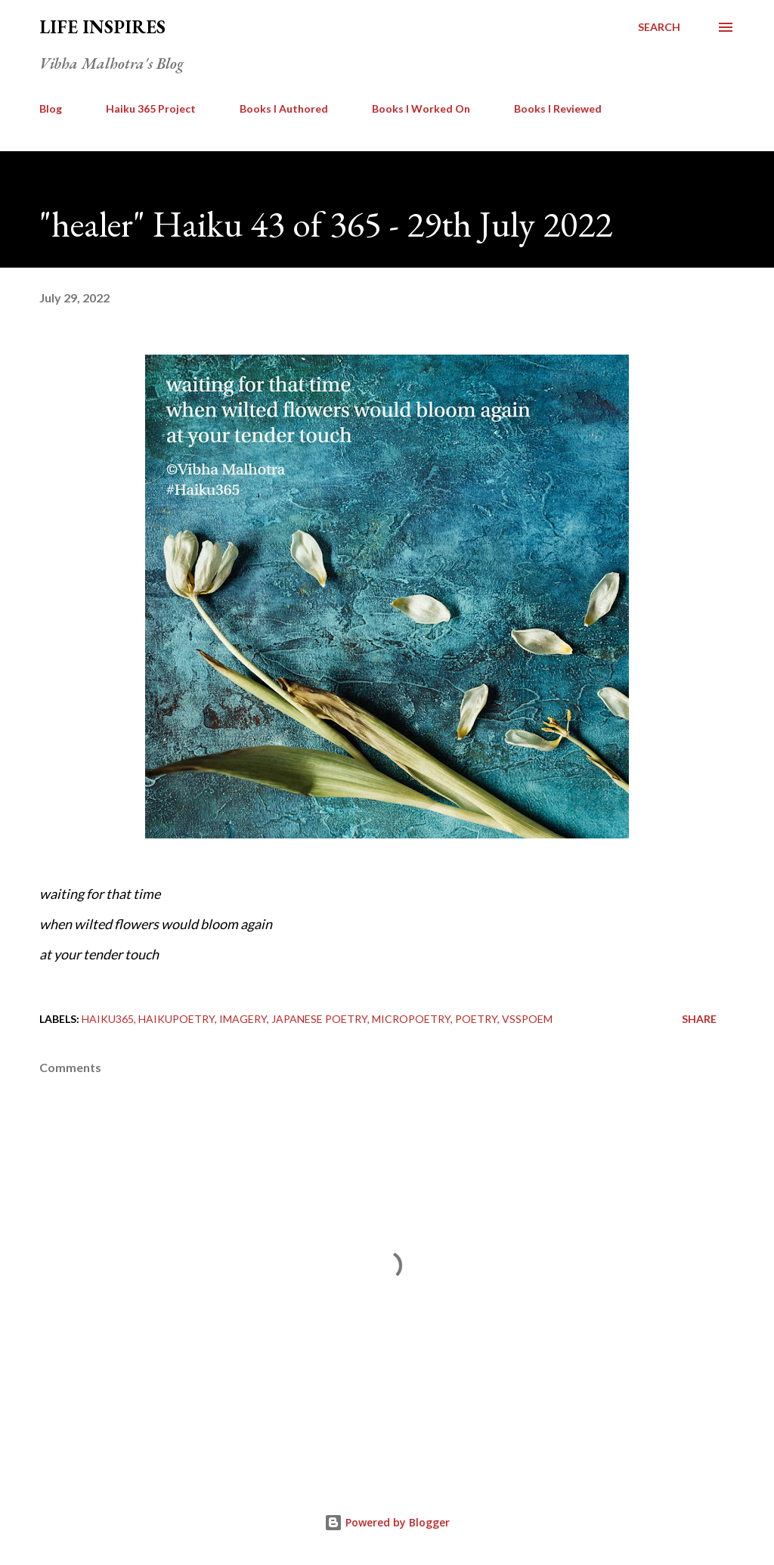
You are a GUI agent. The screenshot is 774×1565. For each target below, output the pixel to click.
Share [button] (699, 1018)
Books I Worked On (421, 108)
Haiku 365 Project (151, 108)
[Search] (659, 27)
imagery (243, 1018)
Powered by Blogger (387, 1522)
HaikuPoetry (176, 1018)
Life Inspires (102, 27)
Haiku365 (108, 1018)
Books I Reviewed (558, 108)
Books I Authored (284, 108)
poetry (476, 1018)
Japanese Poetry (319, 1018)
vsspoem (527, 1018)
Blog (50, 108)
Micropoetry (411, 1018)
